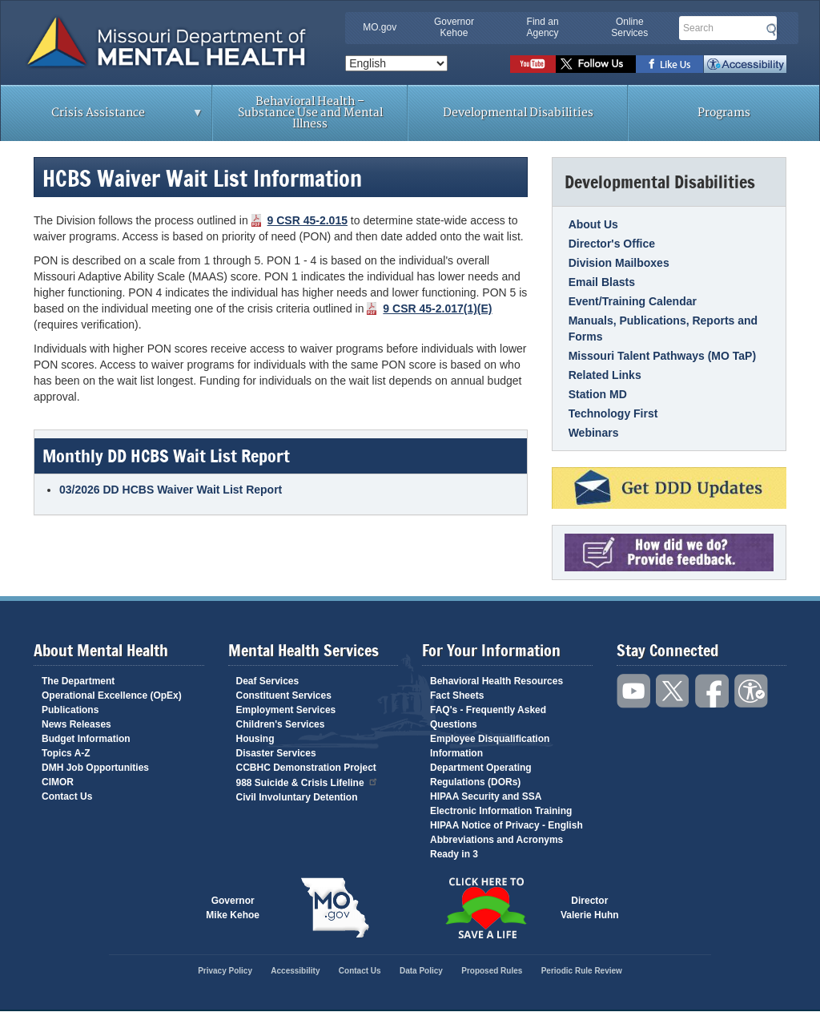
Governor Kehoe (454, 27)
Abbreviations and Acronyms (496, 839)
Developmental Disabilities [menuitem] (518, 112)
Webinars (594, 432)
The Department (78, 681)
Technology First (613, 413)
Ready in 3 (454, 854)
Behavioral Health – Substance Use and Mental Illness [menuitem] (310, 113)
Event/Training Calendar (633, 301)
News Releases (76, 724)
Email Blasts (602, 282)
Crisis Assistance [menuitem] (102, 118)
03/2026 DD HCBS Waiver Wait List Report (170, 489)
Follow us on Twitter (596, 64)
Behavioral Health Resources (496, 681)
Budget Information (86, 738)
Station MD (598, 394)
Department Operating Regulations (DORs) (481, 775)
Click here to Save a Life (485, 907)
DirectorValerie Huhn (590, 908)
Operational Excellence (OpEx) (112, 695)
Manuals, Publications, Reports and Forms (663, 328)
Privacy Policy (225, 970)
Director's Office (612, 243)
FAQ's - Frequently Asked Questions (488, 717)
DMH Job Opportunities (95, 767)
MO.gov (379, 27)
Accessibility (745, 64)
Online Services (629, 27)
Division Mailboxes (619, 262)
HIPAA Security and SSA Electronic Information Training (501, 803)
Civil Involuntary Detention (297, 797)
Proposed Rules (491, 970)
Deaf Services (267, 681)
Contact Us (67, 796)
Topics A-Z (66, 753)
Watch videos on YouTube (533, 64)
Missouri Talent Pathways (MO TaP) (662, 355)
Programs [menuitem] (723, 112)
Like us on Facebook (670, 64)
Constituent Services (284, 695)
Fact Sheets (457, 695)
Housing (255, 738)
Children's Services (280, 724)
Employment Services (286, 710)
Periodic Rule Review (581, 970)
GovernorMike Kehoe (232, 908)
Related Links (605, 375)
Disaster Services (276, 753)
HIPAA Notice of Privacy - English (506, 825)
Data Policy (421, 970)
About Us (593, 224)
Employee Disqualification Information (489, 746)
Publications (70, 710)
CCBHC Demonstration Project (306, 767)
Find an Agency (543, 27)
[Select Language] (396, 63)
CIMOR (58, 782)
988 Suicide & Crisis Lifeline (307, 781)
